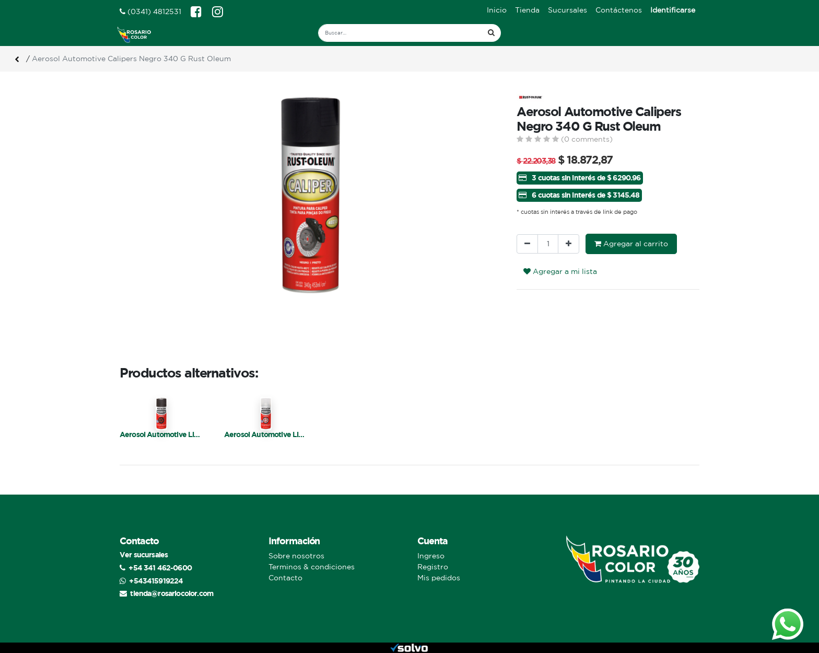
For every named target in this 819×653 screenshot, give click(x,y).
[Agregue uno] (568, 244)
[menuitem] (497, 10)
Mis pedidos (438, 578)
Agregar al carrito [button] (631, 243)
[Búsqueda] (491, 33)
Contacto (285, 578)
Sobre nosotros (296, 556)
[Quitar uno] (527, 244)
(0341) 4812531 (150, 11)
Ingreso (430, 556)
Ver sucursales (144, 554)
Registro (432, 567)
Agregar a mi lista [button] (560, 271)
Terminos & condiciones (311, 567)
